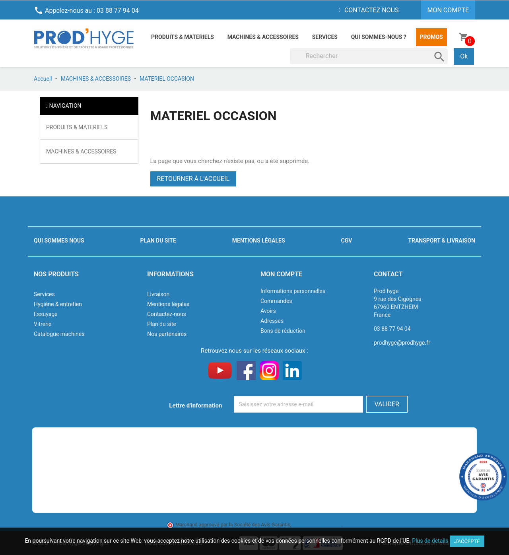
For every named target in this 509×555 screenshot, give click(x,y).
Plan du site (158, 240)
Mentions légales (258, 240)
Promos (431, 37)
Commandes (276, 301)
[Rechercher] (369, 56)
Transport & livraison (441, 240)
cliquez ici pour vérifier (317, 525)
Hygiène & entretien (58, 304)
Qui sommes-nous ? (378, 37)
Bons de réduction (282, 331)
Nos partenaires (167, 334)
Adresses (272, 321)
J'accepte (467, 541)
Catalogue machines (59, 334)
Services (325, 37)
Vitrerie (43, 324)
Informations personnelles (292, 291)
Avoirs (268, 311)
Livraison (158, 294)
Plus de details (430, 541)
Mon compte (281, 274)
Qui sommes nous (59, 240)
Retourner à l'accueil (193, 178)
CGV (346, 240)
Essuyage (46, 314)
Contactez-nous (166, 314)
